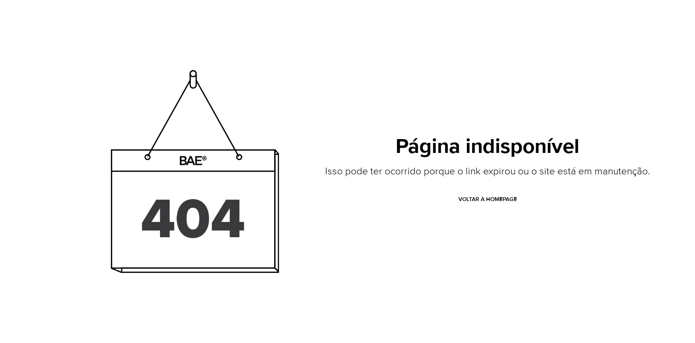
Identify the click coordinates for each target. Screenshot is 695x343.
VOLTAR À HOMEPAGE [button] (487, 199)
